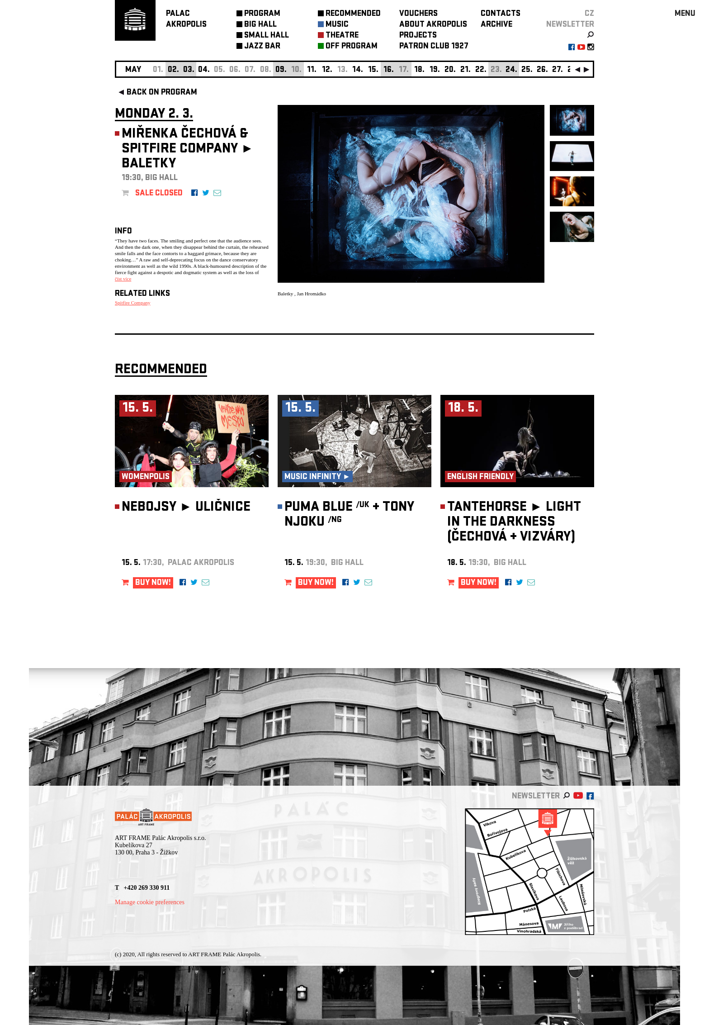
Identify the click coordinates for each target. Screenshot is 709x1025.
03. (188, 70)
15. (373, 70)
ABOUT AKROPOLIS (433, 25)
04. (204, 70)
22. (481, 70)
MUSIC (337, 25)
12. (327, 70)
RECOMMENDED (353, 14)
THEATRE (342, 36)
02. (173, 70)
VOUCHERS (418, 14)
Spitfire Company (133, 302)
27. (557, 70)
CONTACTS (500, 14)
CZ (589, 14)
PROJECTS (418, 36)
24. (511, 70)
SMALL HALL (266, 36)
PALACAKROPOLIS (186, 19)
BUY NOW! (153, 583)
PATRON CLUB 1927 (433, 47)
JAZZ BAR (262, 47)
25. (527, 70)
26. (542, 70)
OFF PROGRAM (352, 47)
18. (419, 70)
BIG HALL (260, 25)
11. (312, 70)
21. (465, 70)
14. (357, 70)
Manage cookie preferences (149, 902)
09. (281, 70)
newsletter (570, 25)
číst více (123, 278)
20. (450, 70)
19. (435, 70)
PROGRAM (262, 14)
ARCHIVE (496, 25)
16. (388, 70)
